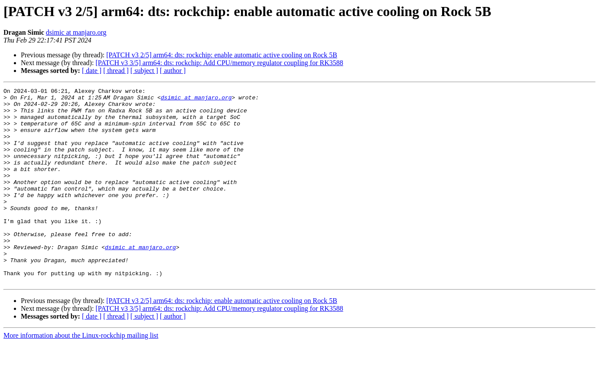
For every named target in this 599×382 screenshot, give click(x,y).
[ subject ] (144, 70)
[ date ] (91, 70)
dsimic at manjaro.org (76, 32)
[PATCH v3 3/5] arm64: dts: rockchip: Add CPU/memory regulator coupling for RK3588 (219, 62)
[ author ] (173, 70)
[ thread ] (116, 70)
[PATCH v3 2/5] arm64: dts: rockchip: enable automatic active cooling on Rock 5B (221, 55)
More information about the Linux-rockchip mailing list (80, 374)
